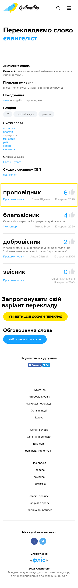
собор (7, 145)
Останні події (39, 410)
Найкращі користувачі (39, 450)
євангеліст (10, 174)
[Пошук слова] (58, 8)
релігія (46, 114)
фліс (39, 560)
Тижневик (39, 443)
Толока (39, 417)
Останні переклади (39, 436)
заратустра (10, 135)
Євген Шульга (12, 161)
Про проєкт (39, 462)
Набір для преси (39, 502)
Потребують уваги (39, 396)
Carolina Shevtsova (63, 278)
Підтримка (39, 483)
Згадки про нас (39, 495)
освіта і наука (25, 114)
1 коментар (10, 226)
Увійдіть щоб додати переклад (35, 316)
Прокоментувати (13, 199)
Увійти (25, 339)
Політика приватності (39, 509)
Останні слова (39, 429)
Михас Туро (42, 226)
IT (8, 114)
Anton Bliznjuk (39, 256)
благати (8, 131)
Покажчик (39, 389)
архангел (9, 128)
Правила (39, 469)
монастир (9, 138)
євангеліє (9, 149)
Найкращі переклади (39, 403)
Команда (39, 476)
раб (5, 142)
